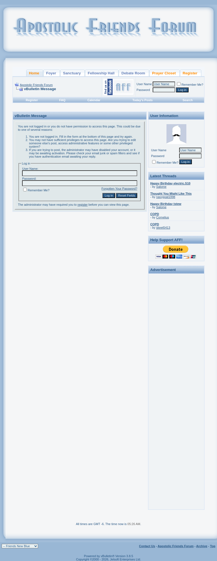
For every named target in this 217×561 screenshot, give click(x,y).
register (83, 204)
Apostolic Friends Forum (36, 85)
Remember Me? (190, 84)
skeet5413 (163, 227)
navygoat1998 (165, 197)
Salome (161, 186)
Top (212, 546)
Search (187, 100)
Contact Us (147, 546)
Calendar (94, 100)
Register (32, 100)
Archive (201, 546)
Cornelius (162, 217)
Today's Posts (143, 100)
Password (143, 90)
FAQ (62, 100)
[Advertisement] (176, 358)
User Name (144, 84)
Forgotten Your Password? (119, 188)
